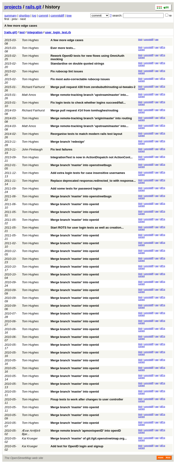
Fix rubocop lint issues (66, 71)
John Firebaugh (32, 149)
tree (69, 15)
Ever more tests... (62, 48)
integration (35, 32)
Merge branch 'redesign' (67, 141)
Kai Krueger (30, 438)
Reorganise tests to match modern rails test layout (86, 134)
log (34, 15)
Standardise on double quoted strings (77, 63)
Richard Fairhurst (33, 87)
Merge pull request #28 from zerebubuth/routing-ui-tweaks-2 (92, 87)
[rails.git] (10, 32)
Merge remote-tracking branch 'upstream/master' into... (89, 94)
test (22, 32)
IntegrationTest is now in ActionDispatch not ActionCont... (91, 157)
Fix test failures (61, 149)
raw (156, 39)
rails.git (33, 6)
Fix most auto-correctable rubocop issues (80, 79)
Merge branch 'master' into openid (74, 204)
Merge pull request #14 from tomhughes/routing (84, 110)
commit (43, 15)
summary (10, 15)
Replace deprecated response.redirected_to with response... (93, 180)
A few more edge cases (20, 25)
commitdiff (57, 15)
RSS (168, 457)
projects (13, 6)
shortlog (24, 15)
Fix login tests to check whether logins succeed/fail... (88, 102)
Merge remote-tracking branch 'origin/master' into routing (91, 118)
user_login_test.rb (58, 32)
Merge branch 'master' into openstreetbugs (80, 165)
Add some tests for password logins (76, 188)
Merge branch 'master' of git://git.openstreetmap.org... (88, 438)
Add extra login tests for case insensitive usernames (87, 173)
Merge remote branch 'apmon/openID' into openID (85, 430)
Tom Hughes (30, 40)
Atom (160, 457)
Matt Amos (29, 94)
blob (140, 39)
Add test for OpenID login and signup (76, 446)
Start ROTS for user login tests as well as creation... (87, 227)
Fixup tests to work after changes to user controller (86, 399)
